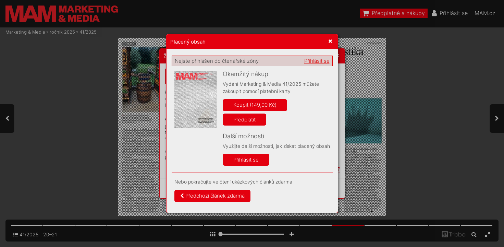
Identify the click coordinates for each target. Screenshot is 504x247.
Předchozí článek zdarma (212, 195)
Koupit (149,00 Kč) (254, 105)
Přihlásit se (317, 61)
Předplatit (244, 119)
